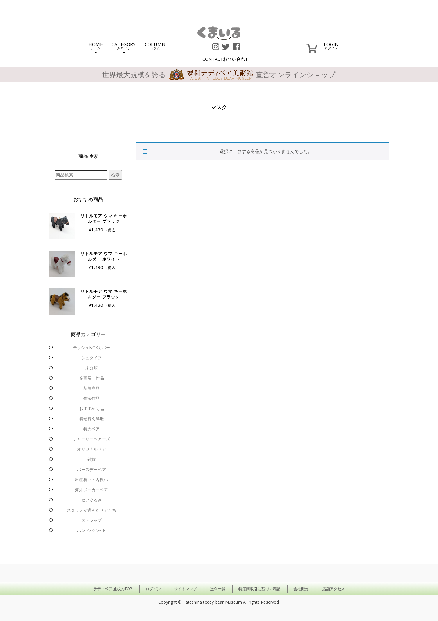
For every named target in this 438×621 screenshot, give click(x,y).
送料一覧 (217, 588)
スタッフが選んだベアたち (91, 510)
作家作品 (91, 398)
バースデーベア (91, 469)
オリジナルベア (91, 449)
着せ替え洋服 (91, 418)
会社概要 (300, 588)
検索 (115, 175)
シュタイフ (91, 357)
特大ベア (91, 429)
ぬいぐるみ (91, 500)
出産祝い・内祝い (91, 479)
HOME (96, 47)
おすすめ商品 (91, 408)
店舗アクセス (333, 588)
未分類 (91, 368)
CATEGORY (124, 47)
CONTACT (226, 59)
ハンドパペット (91, 530)
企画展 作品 (91, 378)
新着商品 (91, 388)
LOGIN (331, 45)
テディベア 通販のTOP (112, 588)
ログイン (153, 588)
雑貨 (91, 459)
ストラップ (91, 520)
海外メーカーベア (91, 489)
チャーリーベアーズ (91, 439)
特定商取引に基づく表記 (259, 588)
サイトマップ (185, 588)
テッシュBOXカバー (91, 347)
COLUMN (155, 45)
